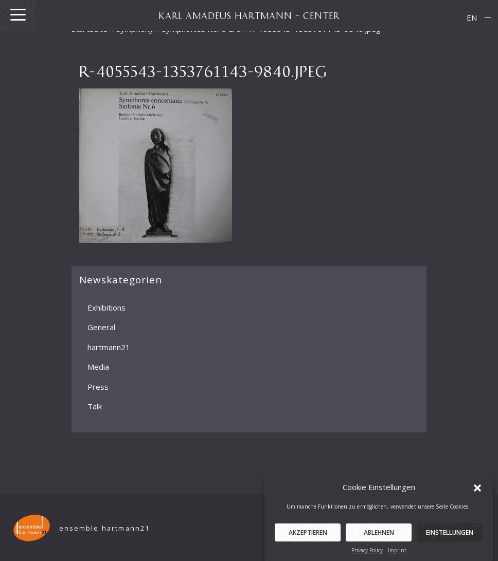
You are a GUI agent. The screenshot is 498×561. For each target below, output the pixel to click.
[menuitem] (472, 18)
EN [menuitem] (472, 17)
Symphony (134, 29)
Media (98, 366)
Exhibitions (106, 307)
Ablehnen (379, 536)
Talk (94, 406)
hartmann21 (108, 346)
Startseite (90, 29)
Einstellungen (449, 536)
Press (98, 386)
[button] (477, 490)
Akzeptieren (308, 536)
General (101, 327)
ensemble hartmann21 (104, 528)
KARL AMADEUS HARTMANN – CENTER (249, 15)
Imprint (397, 553)
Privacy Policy (367, 553)
